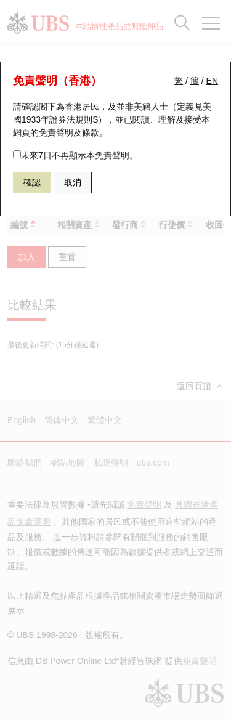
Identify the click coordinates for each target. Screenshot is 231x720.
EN (212, 81)
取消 (72, 182)
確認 (32, 182)
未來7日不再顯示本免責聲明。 (75, 155)
